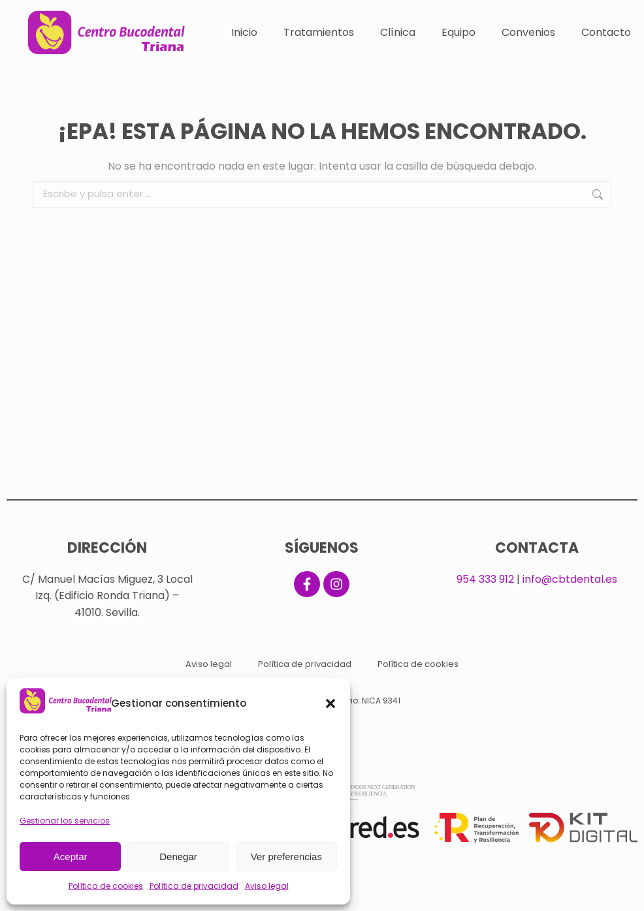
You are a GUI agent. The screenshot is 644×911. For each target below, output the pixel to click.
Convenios (528, 32)
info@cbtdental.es (570, 579)
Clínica (397, 32)
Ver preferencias (286, 856)
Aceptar (71, 856)
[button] (330, 703)
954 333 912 (485, 579)
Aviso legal (267, 885)
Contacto (606, 32)
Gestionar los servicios (65, 820)
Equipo (458, 32)
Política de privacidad (194, 885)
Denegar (178, 856)
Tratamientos (318, 32)
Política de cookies (106, 885)
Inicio (244, 32)
